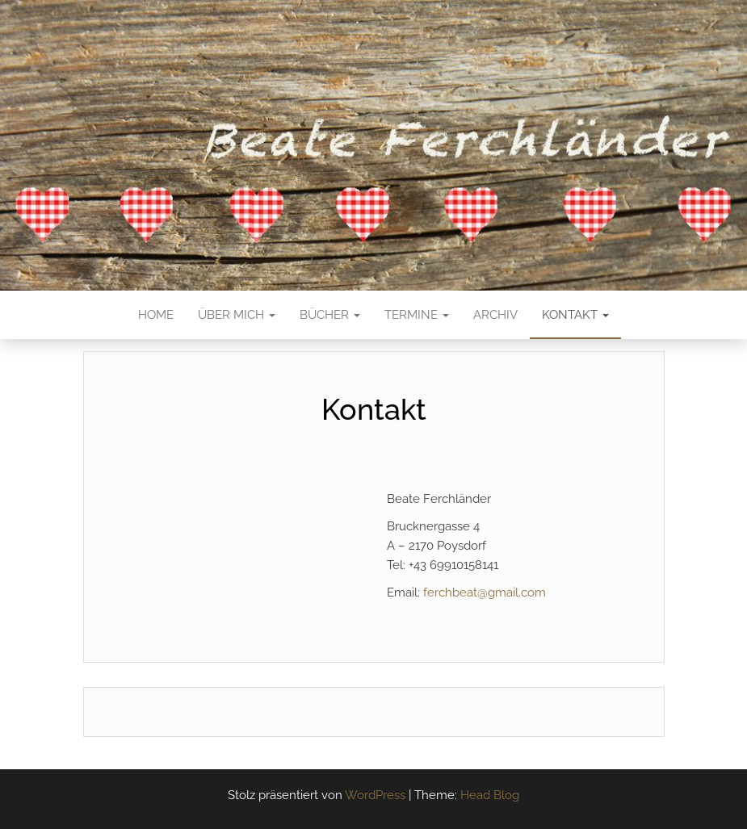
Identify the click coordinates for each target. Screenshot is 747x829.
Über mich (236, 315)
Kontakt (575, 315)
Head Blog (489, 795)
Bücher (330, 315)
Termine (416, 315)
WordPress (375, 795)
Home (156, 315)
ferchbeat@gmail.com (484, 592)
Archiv (495, 315)
